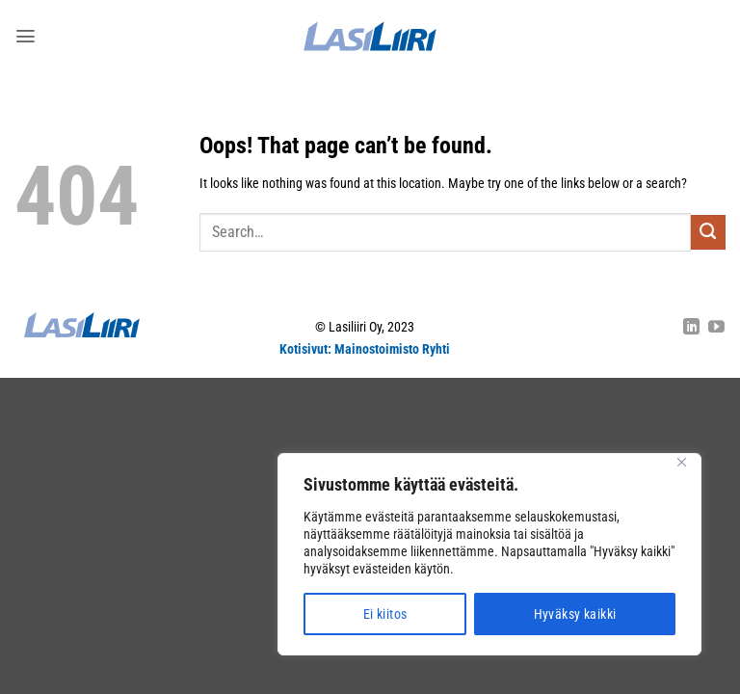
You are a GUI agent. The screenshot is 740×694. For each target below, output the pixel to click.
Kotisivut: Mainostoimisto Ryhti (364, 349)
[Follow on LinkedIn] (691, 328)
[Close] (681, 462)
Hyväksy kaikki (575, 614)
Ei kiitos (385, 614)
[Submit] (708, 232)
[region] (489, 554)
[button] (25, 35)
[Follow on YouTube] (716, 328)
